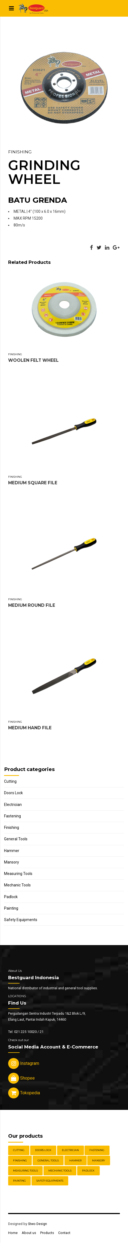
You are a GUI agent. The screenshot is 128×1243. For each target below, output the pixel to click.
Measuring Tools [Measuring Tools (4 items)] (25, 1170)
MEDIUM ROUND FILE (31, 605)
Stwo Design (37, 1224)
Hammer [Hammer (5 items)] (75, 1160)
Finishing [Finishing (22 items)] (20, 1160)
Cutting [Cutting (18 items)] (18, 1150)
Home (13, 1233)
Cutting (10, 781)
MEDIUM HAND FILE (30, 727)
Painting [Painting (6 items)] (19, 1180)
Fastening (12, 816)
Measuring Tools (18, 873)
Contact (64, 1233)
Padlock (11, 897)
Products (47, 1233)
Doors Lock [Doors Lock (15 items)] (43, 1150)
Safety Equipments (20, 920)
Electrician (13, 804)
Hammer (11, 850)
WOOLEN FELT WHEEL (33, 360)
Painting (11, 908)
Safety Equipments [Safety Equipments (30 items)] (49, 1180)
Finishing (20, 151)
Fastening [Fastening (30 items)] (96, 1150)
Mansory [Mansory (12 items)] (98, 1160)
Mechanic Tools (17, 885)
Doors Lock (13, 793)
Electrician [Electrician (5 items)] (70, 1150)
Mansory (11, 862)
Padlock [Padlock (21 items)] (88, 1170)
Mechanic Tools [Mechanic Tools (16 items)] (59, 1170)
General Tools (15, 839)
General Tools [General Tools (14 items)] (48, 1160)
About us (29, 1233)
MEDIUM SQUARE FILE (32, 482)
